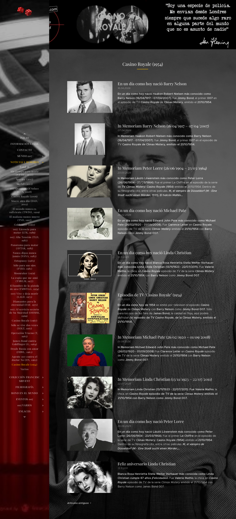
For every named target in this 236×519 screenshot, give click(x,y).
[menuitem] (24, 138)
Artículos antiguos (78, 503)
